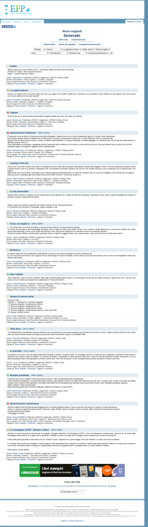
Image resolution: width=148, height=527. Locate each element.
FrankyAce (16, 100)
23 (79, 486)
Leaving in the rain (19, 163)
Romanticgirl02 (18, 262)
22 (76, 486)
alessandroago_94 (19, 150)
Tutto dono (15, 329)
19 (69, 486)
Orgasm (14, 112)
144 (44, 156)
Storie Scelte (49, 44)
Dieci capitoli (16, 274)
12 (52, 486)
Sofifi (14, 316)
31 (98, 486)
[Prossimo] (111, 486)
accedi (138, 22)
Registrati (130, 22)
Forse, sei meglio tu (19, 224)
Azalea (13, 66)
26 (86, 486)
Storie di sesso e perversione (24, 403)
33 (103, 486)
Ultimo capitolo (43, 133)
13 (55, 486)
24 (81, 486)
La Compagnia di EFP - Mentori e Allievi (29, 430)
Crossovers (78, 40)
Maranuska (16, 120)
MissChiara (16, 391)
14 (57, 486)
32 (101, 486)
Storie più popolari (67, 44)
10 (47, 486)
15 (60, 486)
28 (91, 486)
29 (93, 486)
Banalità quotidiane (19, 375)
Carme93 (16, 338)
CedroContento (18, 179)
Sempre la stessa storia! (22, 296)
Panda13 (15, 211)
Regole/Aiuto (37, 22)
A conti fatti (15, 351)
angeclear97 (17, 78)
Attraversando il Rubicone (23, 133)
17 (64, 486)
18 (67, 486)
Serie (63, 40)
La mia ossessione (19, 191)
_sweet (15, 237)
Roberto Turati (17, 454)
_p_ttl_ (15, 363)
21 (74, 486)
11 (50, 486)
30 (96, 486)
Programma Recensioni (89, 44)
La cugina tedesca (19, 90)
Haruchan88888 (18, 417)
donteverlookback (19, 284)
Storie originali (72, 31)
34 (105, 486)
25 (84, 486)
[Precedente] (33, 486)
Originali (17, 22)
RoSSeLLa (15, 250)
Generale (72, 35)
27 (88, 486)
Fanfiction (6, 22)
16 (62, 486)
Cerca (26, 22)
